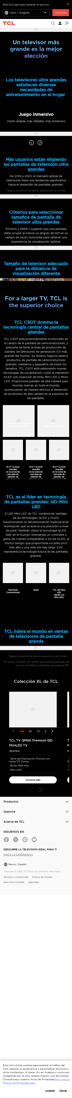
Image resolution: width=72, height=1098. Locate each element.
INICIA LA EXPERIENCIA (18, 987)
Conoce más (32, 912)
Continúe (60, 12)
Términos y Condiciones (16, 1009)
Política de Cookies (42, 1009)
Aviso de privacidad (14, 1014)
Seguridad (33, 1014)
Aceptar (50, 1090)
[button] (32, 922)
